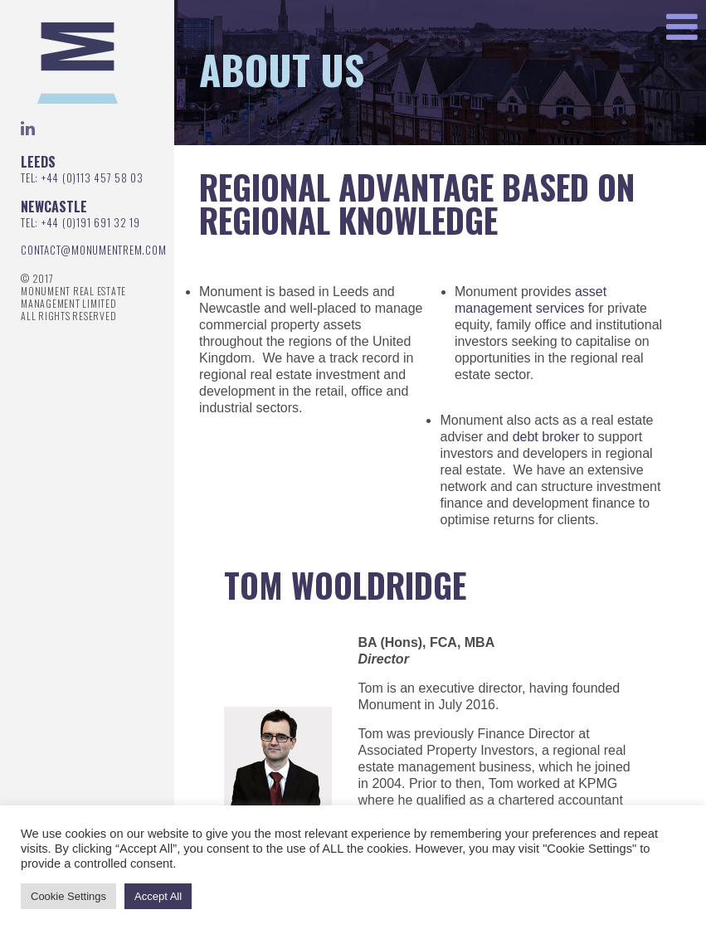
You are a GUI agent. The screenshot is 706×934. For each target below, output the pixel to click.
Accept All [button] (158, 896)
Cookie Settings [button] (68, 896)
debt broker (546, 437)
